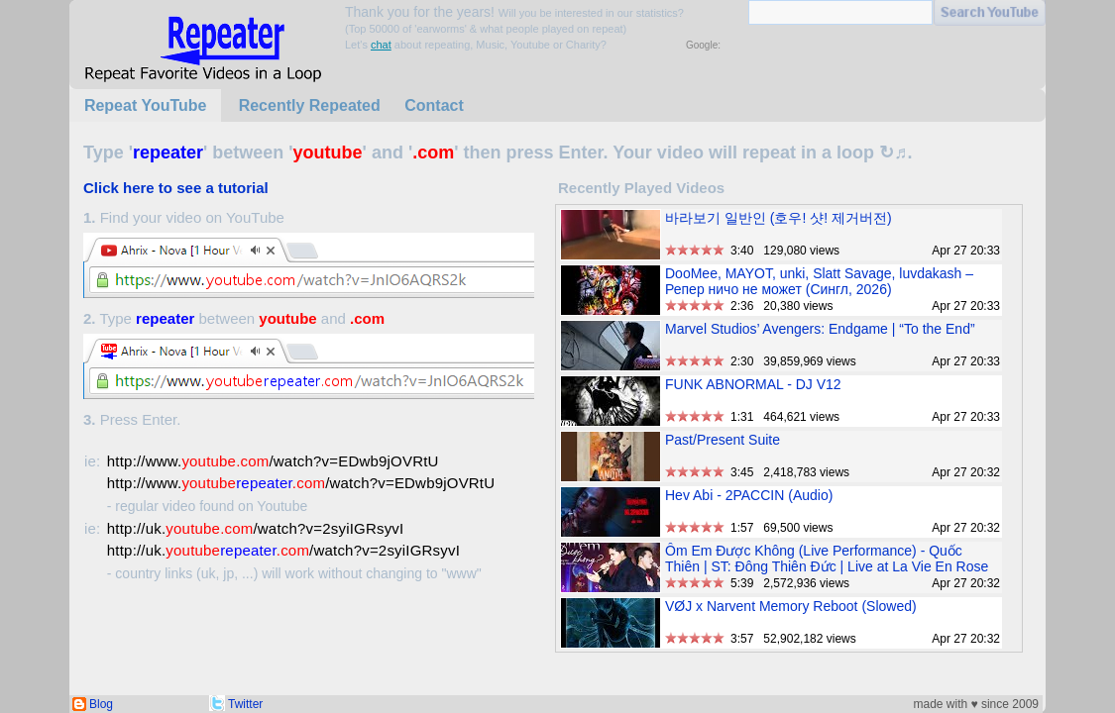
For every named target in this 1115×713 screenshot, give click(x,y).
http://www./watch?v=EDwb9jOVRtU (273, 461)
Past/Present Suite (722, 440)
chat (381, 45)
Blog (101, 704)
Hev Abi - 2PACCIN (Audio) (749, 495)
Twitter (245, 704)
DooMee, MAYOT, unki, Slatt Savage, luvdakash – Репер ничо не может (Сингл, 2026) (819, 281)
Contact (434, 105)
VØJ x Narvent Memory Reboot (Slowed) (791, 606)
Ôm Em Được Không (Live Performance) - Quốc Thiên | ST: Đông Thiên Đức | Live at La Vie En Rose (826, 558)
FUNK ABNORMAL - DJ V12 (753, 384)
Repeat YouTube (145, 105)
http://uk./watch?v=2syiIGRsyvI (255, 528)
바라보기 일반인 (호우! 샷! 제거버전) (778, 218)
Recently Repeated (310, 105)
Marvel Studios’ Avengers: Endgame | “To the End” (820, 329)
